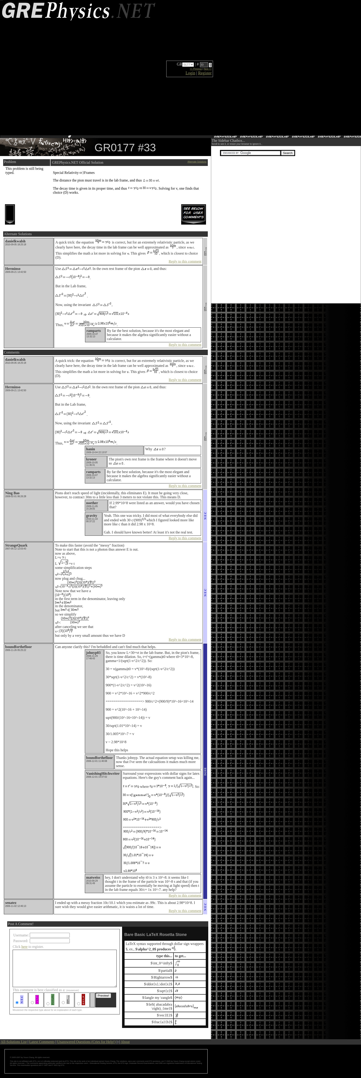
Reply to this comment (185, 261)
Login (190, 73)
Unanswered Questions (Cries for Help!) (86, 1042)
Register (205, 73)
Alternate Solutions (196, 162)
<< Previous (196, 69)
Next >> (208, 69)
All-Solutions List (14, 1042)
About (125, 1042)
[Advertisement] (229, 67)
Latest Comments (41, 1042)
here (24, 947)
